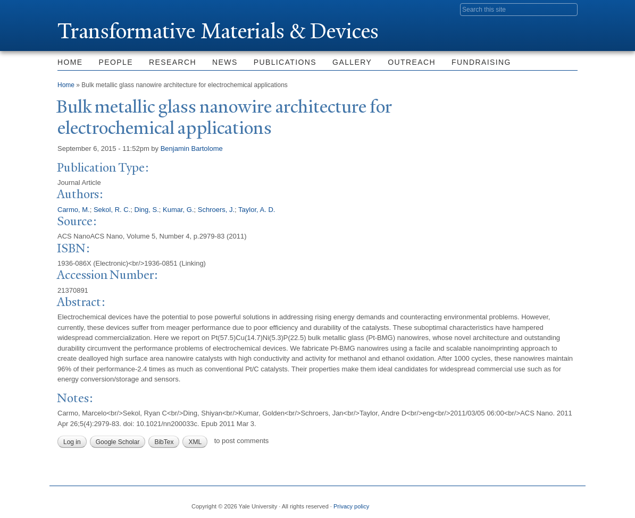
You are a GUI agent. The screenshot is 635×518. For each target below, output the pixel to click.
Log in (72, 442)
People (116, 62)
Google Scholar (118, 442)
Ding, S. (147, 210)
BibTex (163, 442)
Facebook (465, 502)
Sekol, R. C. (112, 210)
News (225, 62)
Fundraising (481, 62)
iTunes (543, 502)
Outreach (412, 62)
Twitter (491, 502)
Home (70, 62)
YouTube (569, 502)
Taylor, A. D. (256, 210)
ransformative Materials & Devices (218, 31)
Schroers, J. (216, 210)
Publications (285, 62)
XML (195, 442)
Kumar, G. (178, 210)
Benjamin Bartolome (192, 148)
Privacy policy (351, 506)
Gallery (352, 62)
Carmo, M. (73, 210)
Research (172, 62)
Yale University (87, 9)
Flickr (517, 502)
